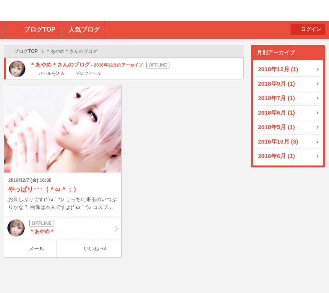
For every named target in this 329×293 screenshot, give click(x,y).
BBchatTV (111, 10)
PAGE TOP (307, 271)
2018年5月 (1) (276, 127)
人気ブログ (84, 29)
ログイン (311, 29)
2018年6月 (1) (276, 112)
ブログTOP (40, 29)
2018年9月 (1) (276, 83)
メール (36, 249)
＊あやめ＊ (62, 228)
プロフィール (88, 73)
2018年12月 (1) (278, 69)
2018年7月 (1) (276, 98)
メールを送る (52, 73)
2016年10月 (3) (278, 141)
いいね (95, 249)
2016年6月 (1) (276, 156)
